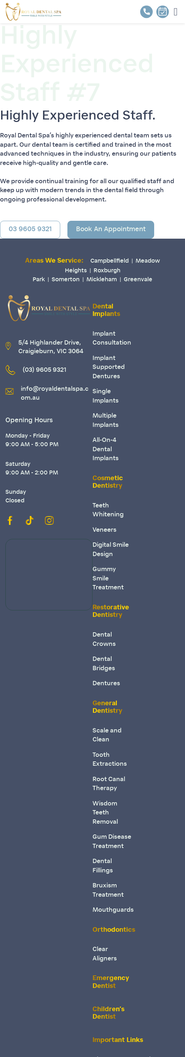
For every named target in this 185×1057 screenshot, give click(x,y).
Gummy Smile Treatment (108, 578)
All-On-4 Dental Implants (105, 449)
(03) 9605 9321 (44, 370)
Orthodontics (113, 930)
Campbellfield (109, 261)
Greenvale (138, 280)
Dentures (106, 684)
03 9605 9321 (30, 229)
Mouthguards (113, 910)
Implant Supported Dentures (108, 367)
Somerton (66, 280)
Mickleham (101, 280)
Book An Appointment (111, 229)
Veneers (104, 530)
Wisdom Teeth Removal (105, 813)
